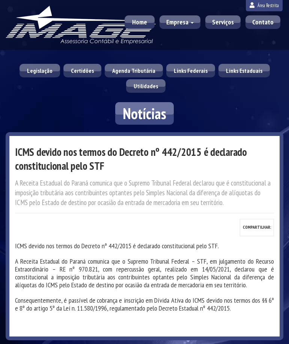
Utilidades (146, 86)
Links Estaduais (244, 70)
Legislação (40, 70)
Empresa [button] (180, 22)
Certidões (82, 70)
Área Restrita (264, 5)
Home (139, 22)
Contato (263, 22)
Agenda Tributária (133, 70)
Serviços (223, 22)
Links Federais (191, 70)
